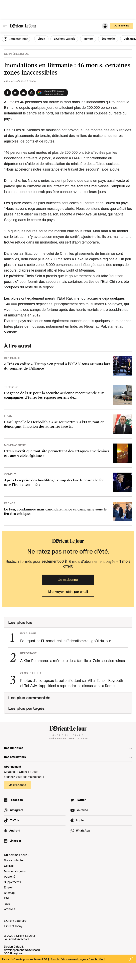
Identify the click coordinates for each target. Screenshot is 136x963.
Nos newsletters (15, 757)
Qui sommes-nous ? (16, 855)
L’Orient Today (13, 926)
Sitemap (9, 892)
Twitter (81, 799)
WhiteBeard (32, 950)
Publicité (9, 876)
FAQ (6, 898)
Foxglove (16, 953)
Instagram (16, 810)
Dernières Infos (16, 54)
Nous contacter (14, 860)
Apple (80, 820)
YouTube (82, 810)
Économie (108, 38)
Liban (41, 38)
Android (14, 830)
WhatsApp (83, 830)
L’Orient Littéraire (15, 920)
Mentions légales (14, 871)
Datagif (18, 946)
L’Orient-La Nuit (64, 38)
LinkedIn (15, 840)
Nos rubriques (13, 748)
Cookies (9, 865)
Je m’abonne (121, 25)
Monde (88, 38)
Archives (9, 909)
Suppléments (12, 882)
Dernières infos (16, 39)
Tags (7, 903)
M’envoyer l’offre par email (68, 592)
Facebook (16, 799)
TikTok (14, 820)
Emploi (8, 887)
